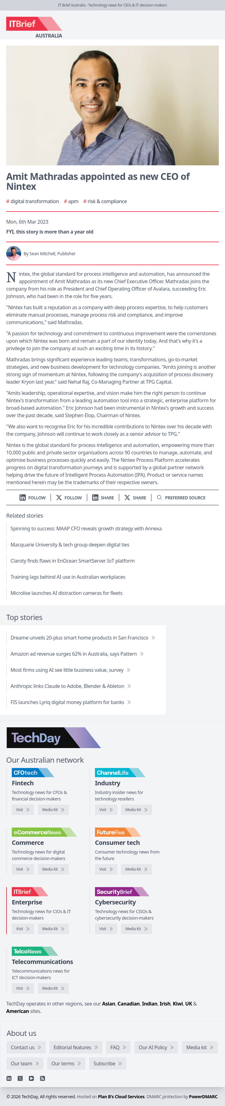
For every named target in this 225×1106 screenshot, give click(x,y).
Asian (108, 1003)
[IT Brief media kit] (53, 929)
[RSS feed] (42, 1078)
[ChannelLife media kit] (136, 810)
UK (188, 1003)
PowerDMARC (203, 1096)
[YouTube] (31, 1078)
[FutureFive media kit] (136, 869)
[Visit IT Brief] (23, 929)
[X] (20, 1078)
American (17, 1011)
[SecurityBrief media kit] (136, 929)
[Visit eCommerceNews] (23, 869)
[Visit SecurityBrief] (106, 929)
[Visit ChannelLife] (106, 810)
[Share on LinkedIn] (103, 497)
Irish (165, 1003)
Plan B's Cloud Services (121, 1096)
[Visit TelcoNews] (23, 988)
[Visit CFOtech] (23, 810)
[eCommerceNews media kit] (53, 869)
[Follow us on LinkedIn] (33, 497)
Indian (149, 1003)
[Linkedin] (9, 1078)
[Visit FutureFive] (106, 869)
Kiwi (178, 1003)
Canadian (129, 1003)
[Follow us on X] (69, 497)
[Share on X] (135, 497)
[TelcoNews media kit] (53, 988)
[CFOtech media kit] (53, 810)
